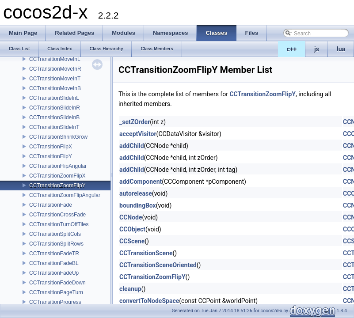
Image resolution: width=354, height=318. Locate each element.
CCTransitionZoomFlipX (57, 176)
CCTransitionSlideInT (54, 127)
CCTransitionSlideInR (54, 108)
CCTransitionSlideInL (54, 98)
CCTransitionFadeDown (57, 283)
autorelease (135, 193)
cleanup (130, 288)
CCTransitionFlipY (50, 156)
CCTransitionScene (146, 253)
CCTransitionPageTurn (56, 292)
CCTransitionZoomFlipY (57, 185)
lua (341, 49)
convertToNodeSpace (149, 300)
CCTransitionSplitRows (56, 244)
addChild (131, 145)
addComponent (140, 181)
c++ (292, 49)
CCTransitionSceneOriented (158, 265)
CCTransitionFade (50, 205)
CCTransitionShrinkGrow (58, 137)
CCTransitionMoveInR (55, 69)
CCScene (132, 241)
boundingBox (137, 205)
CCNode (130, 217)
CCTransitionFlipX (50, 147)
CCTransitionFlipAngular (58, 166)
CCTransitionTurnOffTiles (58, 224)
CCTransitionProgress (55, 302)
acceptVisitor (137, 133)
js (316, 49)
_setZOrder (134, 121)
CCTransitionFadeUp (54, 273)
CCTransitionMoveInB (55, 88)
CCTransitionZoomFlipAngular (64, 195)
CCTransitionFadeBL (54, 263)
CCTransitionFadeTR (54, 253)
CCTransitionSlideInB (54, 117)
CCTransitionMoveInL (54, 59)
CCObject (132, 229)
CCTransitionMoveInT (54, 79)
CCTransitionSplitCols (55, 234)
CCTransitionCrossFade (57, 215)
